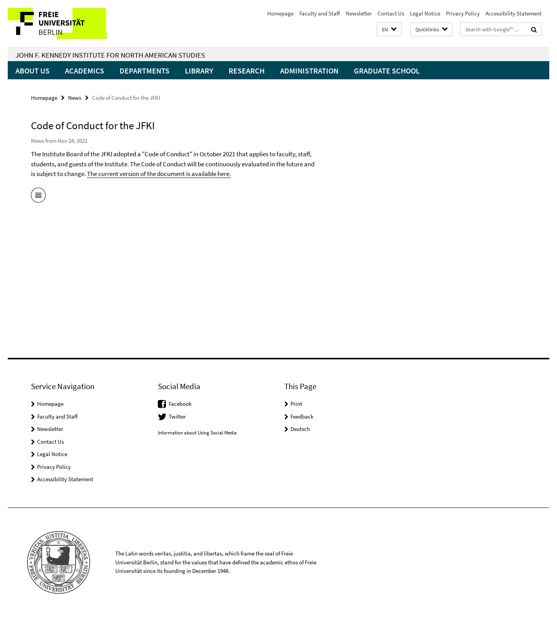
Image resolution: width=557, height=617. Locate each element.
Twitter (177, 416)
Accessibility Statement (513, 13)
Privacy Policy (463, 13)
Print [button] (296, 403)
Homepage (280, 13)
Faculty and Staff (319, 13)
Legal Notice (425, 13)
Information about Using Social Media (197, 432)
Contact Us (391, 13)
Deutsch (300, 428)
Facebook (180, 403)
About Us (32, 70)
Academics (84, 70)
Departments (144, 70)
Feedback (301, 416)
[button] (389, 29)
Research (247, 70)
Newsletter (359, 13)
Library (199, 70)
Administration (309, 70)
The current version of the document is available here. (159, 173)
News (74, 97)
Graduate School (387, 70)
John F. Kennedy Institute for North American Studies (110, 55)
